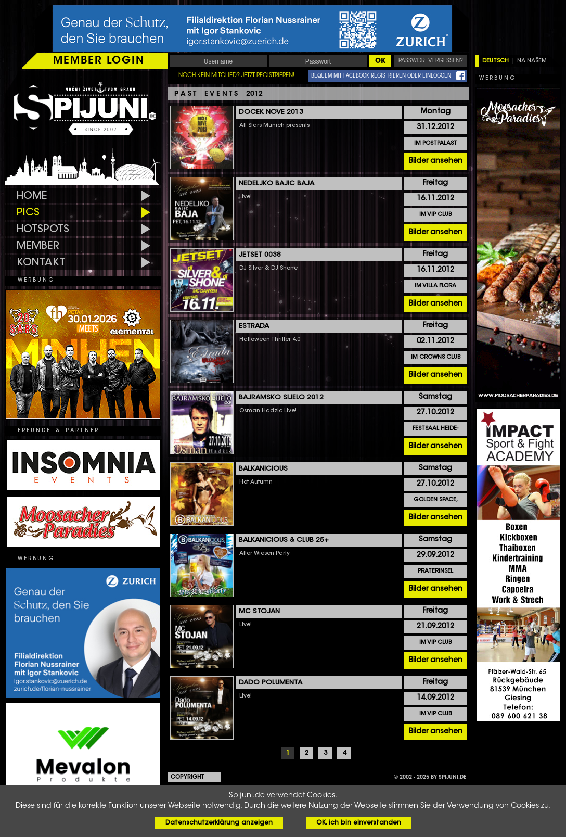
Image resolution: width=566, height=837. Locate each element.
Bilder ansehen (435, 161)
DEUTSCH (495, 61)
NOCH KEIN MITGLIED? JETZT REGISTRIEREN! (236, 76)
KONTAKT (41, 263)
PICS (28, 213)
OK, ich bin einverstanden (358, 823)
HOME (32, 196)
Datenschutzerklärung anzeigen (219, 823)
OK (380, 61)
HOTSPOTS (43, 229)
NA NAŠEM (532, 61)
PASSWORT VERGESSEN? (430, 61)
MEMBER (38, 246)
